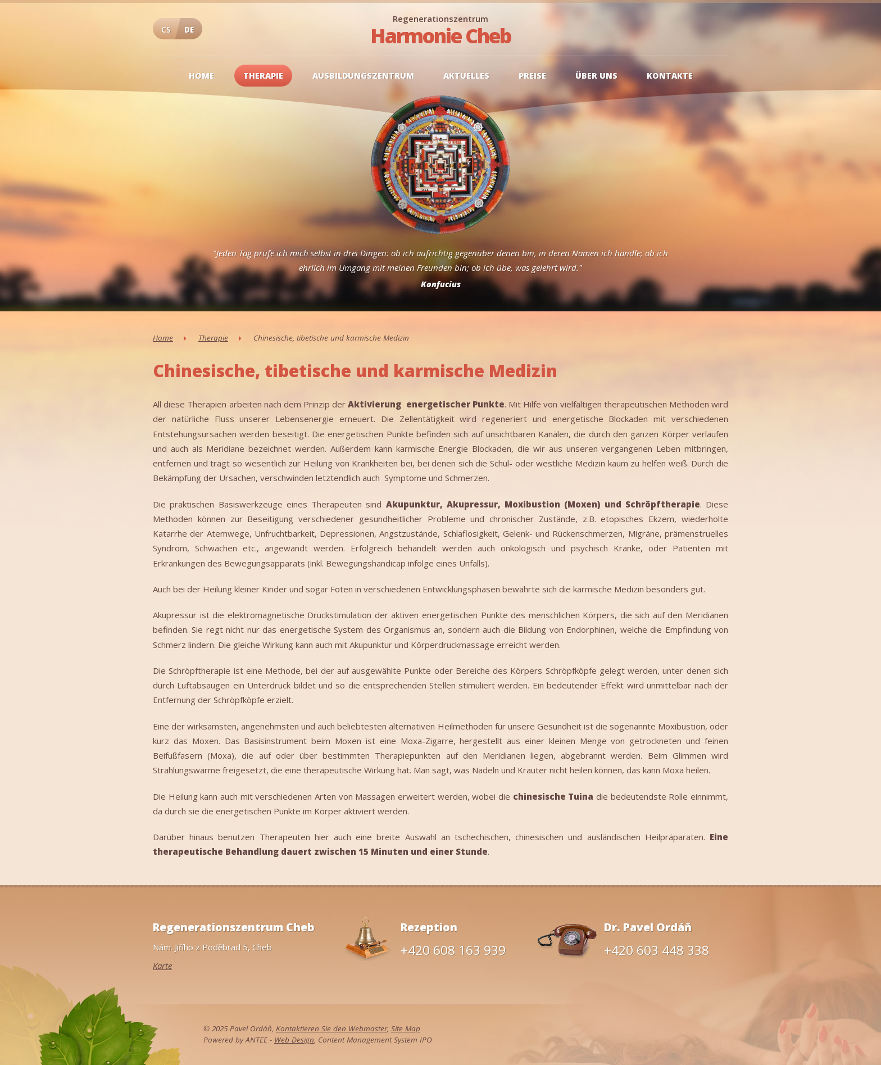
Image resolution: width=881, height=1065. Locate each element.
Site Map (405, 1028)
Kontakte (670, 75)
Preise (532, 75)
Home (201, 75)
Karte (162, 965)
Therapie (263, 75)
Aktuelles (466, 75)
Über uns (596, 75)
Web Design (294, 1040)
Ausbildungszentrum (363, 75)
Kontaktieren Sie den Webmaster (331, 1028)
